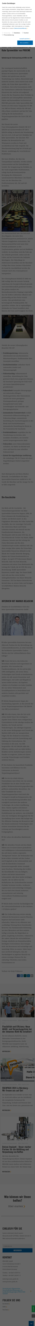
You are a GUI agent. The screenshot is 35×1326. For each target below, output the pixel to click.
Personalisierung (8, 35)
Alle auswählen (24, 42)
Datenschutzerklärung (20, 28)
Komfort (25, 33)
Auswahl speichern (25, 38)
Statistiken (16, 33)
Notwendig (6, 33)
